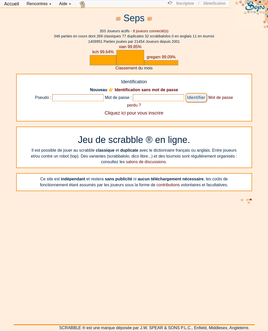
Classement (126, 68)
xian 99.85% (130, 47)
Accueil (11, 3)
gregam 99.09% (161, 57)
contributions (168, 185)
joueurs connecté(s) (150, 31)
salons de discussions (146, 162)
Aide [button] (65, 4)
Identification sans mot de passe (146, 90)
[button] (39, 3)
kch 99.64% (103, 52)
